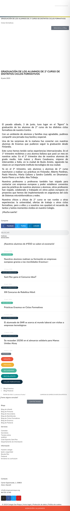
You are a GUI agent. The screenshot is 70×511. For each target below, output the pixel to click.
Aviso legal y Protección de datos (35, 504)
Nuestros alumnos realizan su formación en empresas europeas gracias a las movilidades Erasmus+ (30, 260)
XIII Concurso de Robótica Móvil (19, 292)
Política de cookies (54, 504)
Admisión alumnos (35, 508)
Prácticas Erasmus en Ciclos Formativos (23, 307)
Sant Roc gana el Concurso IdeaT (20, 277)
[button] (61, 5)
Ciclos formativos (7, 23)
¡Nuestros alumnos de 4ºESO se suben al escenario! (29, 243)
